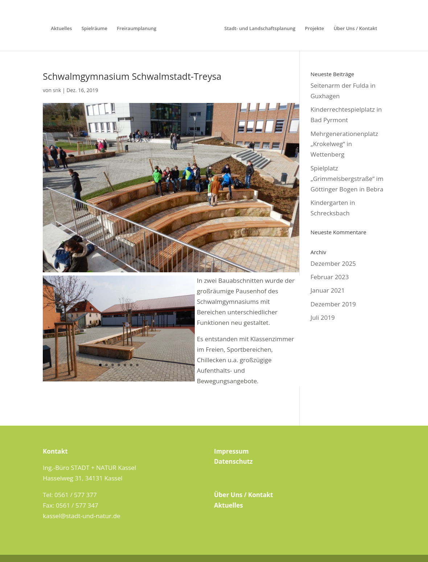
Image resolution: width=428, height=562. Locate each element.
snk (57, 90)
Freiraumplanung (136, 29)
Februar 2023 (329, 277)
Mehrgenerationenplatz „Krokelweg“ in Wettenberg (344, 144)
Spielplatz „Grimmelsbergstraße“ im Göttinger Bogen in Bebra (346, 178)
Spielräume (94, 29)
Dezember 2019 (333, 304)
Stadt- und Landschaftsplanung (260, 29)
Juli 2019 (322, 317)
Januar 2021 (327, 290)
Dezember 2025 (333, 263)
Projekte (314, 29)
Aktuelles (61, 29)
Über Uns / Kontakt (355, 29)
